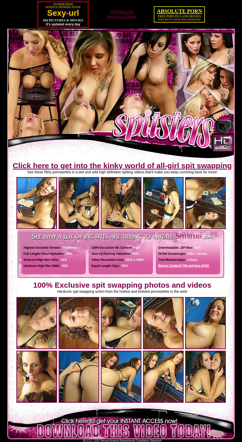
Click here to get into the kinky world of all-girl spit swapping (122, 165)
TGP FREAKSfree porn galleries (121, 14)
